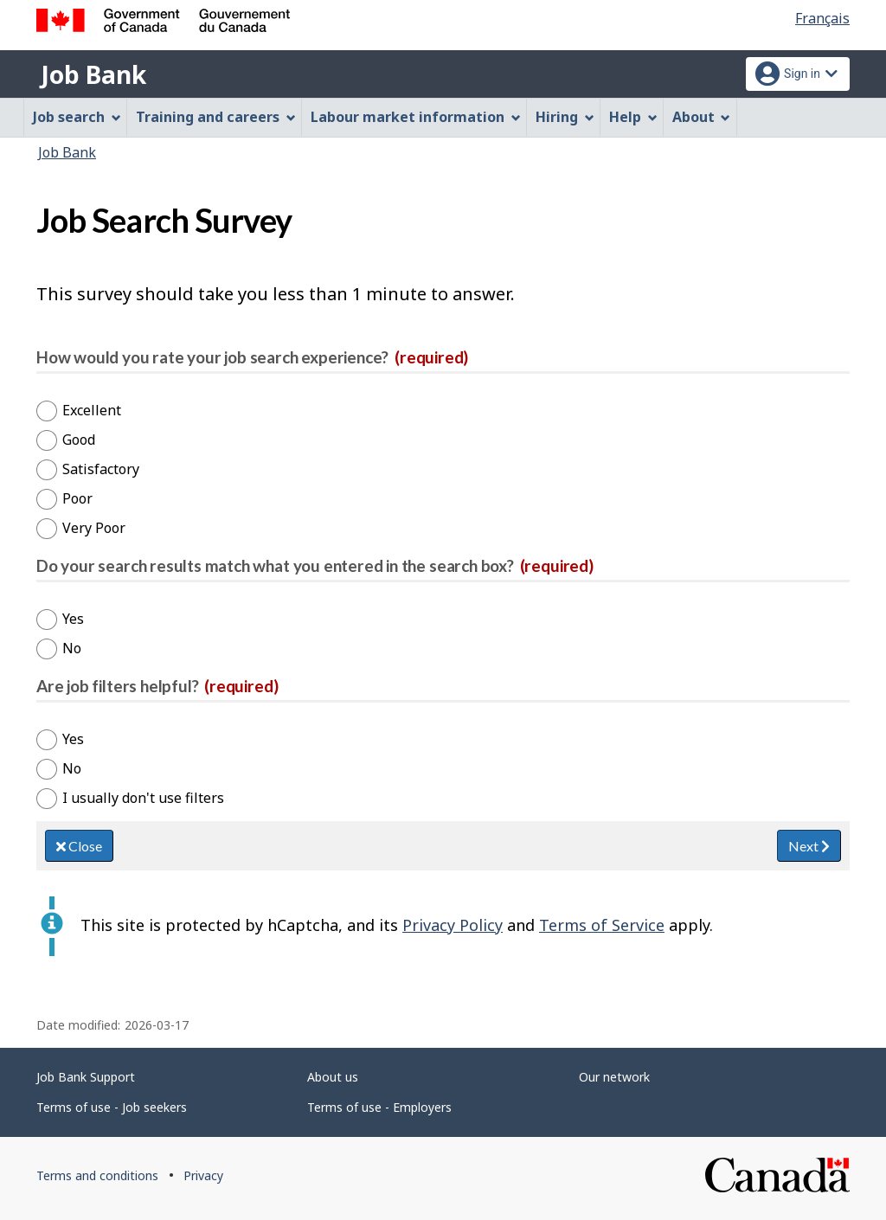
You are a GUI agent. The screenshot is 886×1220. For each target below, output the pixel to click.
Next (809, 846)
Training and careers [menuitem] (216, 116)
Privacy (203, 1175)
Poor (77, 498)
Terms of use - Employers (379, 1107)
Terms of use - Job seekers (111, 1107)
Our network (614, 1077)
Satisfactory (100, 468)
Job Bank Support (85, 1077)
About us (332, 1077)
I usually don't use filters (143, 797)
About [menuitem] (701, 116)
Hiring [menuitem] (565, 116)
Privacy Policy (452, 925)
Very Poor (93, 527)
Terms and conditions (97, 1175)
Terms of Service (601, 925)
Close (79, 846)
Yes (73, 618)
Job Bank (93, 74)
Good (78, 439)
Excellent (91, 410)
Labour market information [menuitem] (416, 116)
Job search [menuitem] (77, 116)
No (71, 648)
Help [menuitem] (633, 116)
